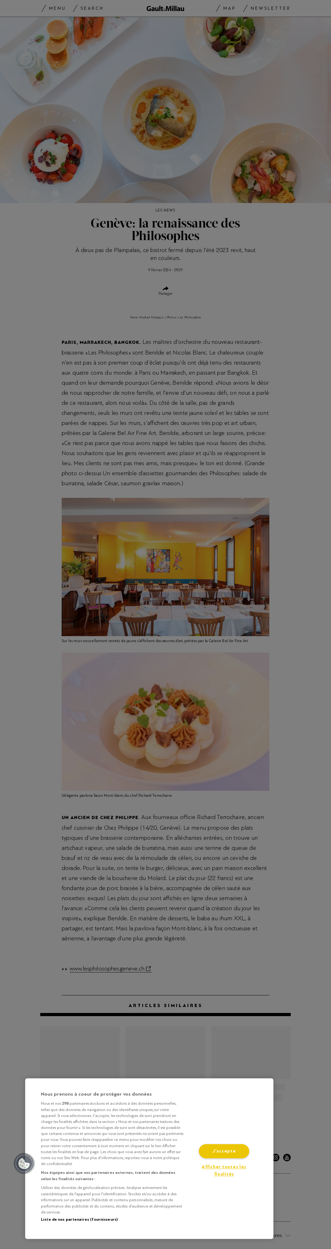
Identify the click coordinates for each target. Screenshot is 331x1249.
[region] (149, 1158)
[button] (24, 1163)
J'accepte (224, 1151)
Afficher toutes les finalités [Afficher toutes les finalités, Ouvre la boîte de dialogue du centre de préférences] (224, 1170)
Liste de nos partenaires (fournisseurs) (79, 1219)
